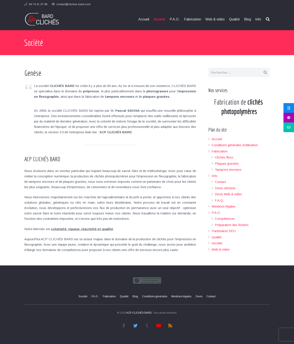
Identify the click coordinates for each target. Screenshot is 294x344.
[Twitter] (135, 325)
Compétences (225, 218)
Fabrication (219, 151)
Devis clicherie (225, 188)
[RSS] (170, 325)
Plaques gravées (227, 163)
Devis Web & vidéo (228, 194)
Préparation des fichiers (232, 225)
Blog (135, 296)
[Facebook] (123, 325)
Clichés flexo (224, 157)
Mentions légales (223, 206)
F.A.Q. (219, 200)
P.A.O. (216, 212)
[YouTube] (158, 325)
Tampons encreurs (228, 169)
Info (214, 176)
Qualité (216, 237)
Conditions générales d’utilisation (235, 145)
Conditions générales (154, 296)
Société (217, 243)
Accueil (217, 139)
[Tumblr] (147, 325)
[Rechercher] (265, 72)
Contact (220, 182)
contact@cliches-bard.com (73, 4)
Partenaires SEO (224, 231)
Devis (199, 296)
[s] (239, 72)
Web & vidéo (221, 249)
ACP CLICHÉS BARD (139, 312)
